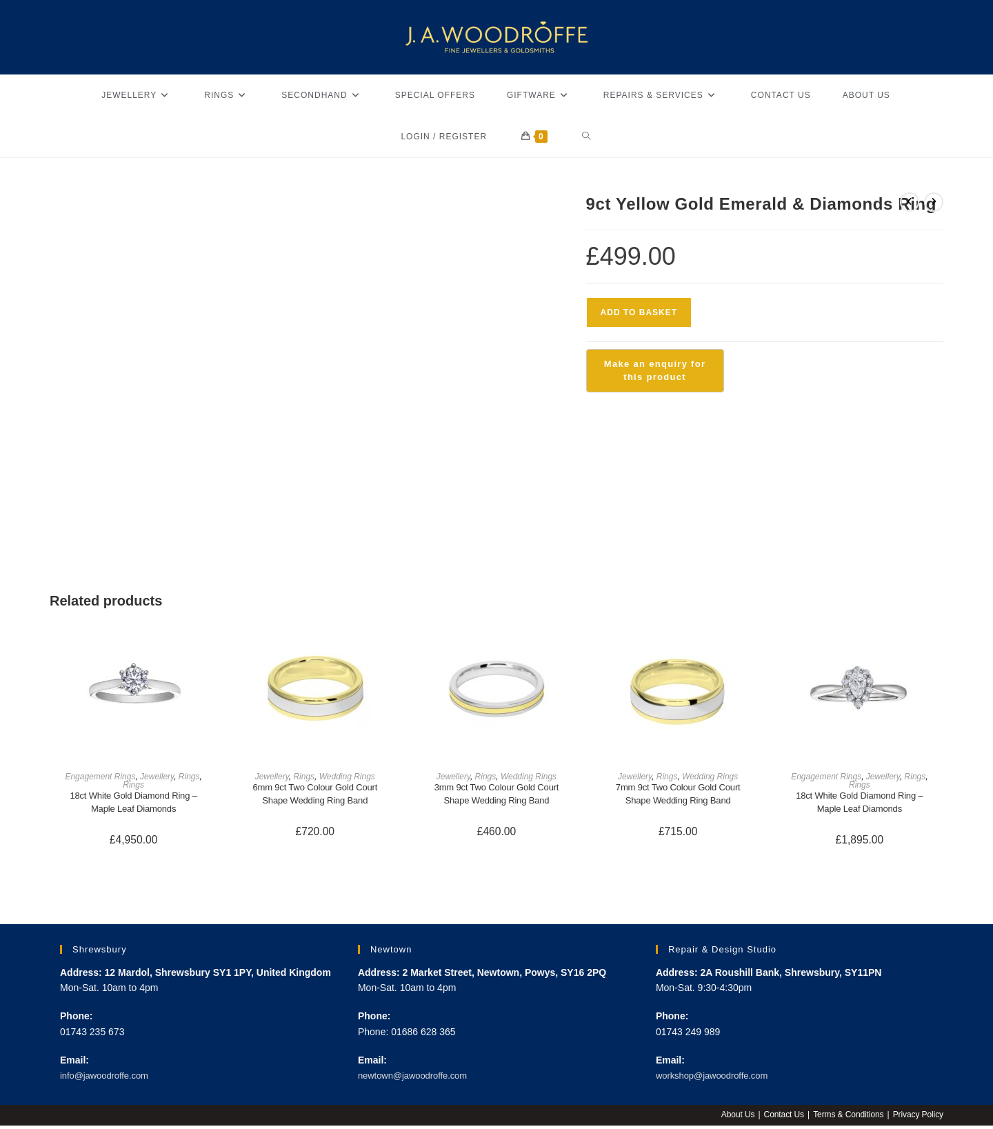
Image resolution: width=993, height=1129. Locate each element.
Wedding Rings (347, 776)
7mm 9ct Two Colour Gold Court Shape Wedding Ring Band (678, 795)
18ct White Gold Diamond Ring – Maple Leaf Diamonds (133, 803)
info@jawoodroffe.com (108, 1078)
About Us (735, 1118)
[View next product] (933, 202)
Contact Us (781, 1118)
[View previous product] (909, 202)
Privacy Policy (917, 1118)
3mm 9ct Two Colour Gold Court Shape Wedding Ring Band (496, 795)
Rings (189, 776)
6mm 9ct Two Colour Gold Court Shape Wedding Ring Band (315, 795)
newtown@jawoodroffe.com (417, 1078)
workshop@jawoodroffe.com (717, 1078)
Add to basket (639, 312)
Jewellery (157, 776)
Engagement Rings (100, 776)
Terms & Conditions (847, 1118)
